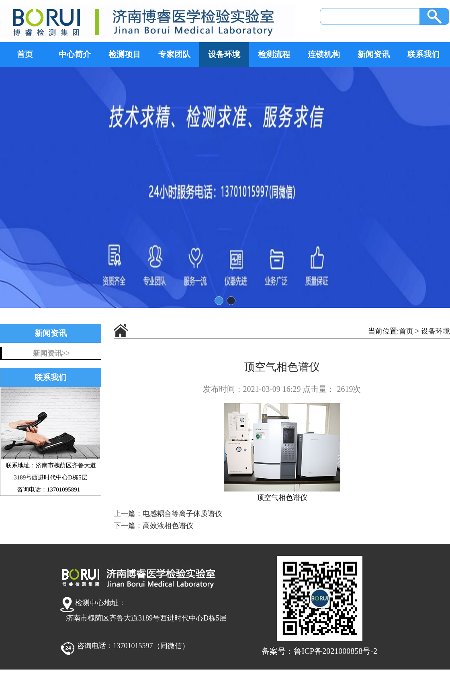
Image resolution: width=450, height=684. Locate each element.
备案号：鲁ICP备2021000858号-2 (319, 651)
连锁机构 (324, 54)
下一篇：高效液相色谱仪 (153, 526)
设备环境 (224, 54)
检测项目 (124, 54)
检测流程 (274, 54)
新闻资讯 (374, 54)
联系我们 (423, 54)
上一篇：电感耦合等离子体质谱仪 (168, 514)
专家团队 (174, 54)
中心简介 (75, 54)
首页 (25, 54)
